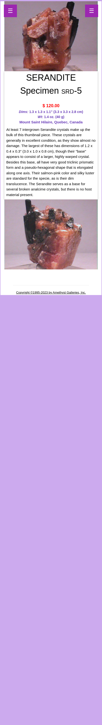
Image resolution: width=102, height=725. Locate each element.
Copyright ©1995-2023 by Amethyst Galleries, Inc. (51, 292)
